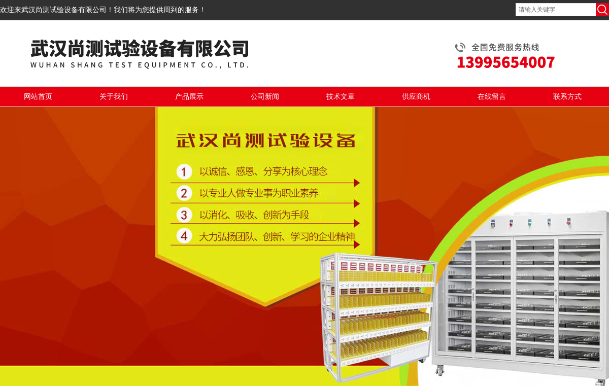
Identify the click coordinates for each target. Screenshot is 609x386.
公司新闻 (265, 96)
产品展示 (189, 96)
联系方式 (567, 96)
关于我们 (113, 96)
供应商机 (416, 96)
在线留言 (492, 96)
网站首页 (38, 96)
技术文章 (340, 96)
